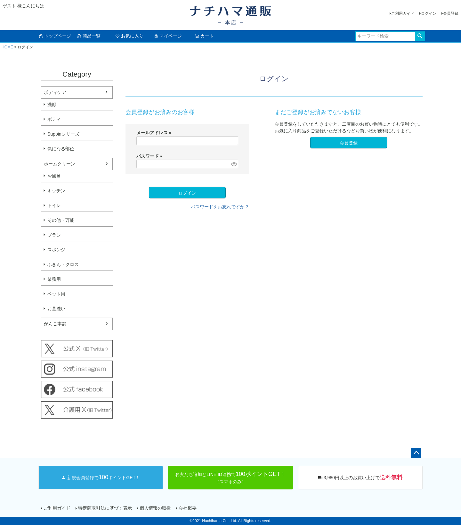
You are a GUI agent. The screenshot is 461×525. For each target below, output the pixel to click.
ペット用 (56, 293)
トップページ (54, 35)
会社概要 (188, 508)
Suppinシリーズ (63, 134)
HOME (7, 47)
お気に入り (129, 35)
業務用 (54, 279)
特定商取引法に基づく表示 (105, 508)
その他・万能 (60, 220)
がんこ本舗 (55, 323)
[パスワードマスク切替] (233, 164)
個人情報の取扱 (155, 508)
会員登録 (450, 13)
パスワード (150, 156)
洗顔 (51, 104)
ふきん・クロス (63, 264)
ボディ (54, 119)
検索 (420, 36)
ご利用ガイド (402, 13)
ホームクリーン (59, 163)
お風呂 (54, 176)
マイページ (168, 35)
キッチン (56, 190)
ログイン (428, 13)
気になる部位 (60, 148)
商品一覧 (89, 35)
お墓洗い (56, 308)
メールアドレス (155, 132)
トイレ (54, 205)
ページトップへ (416, 453)
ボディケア (55, 92)
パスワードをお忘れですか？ (220, 206)
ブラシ (54, 235)
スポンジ (56, 249)
